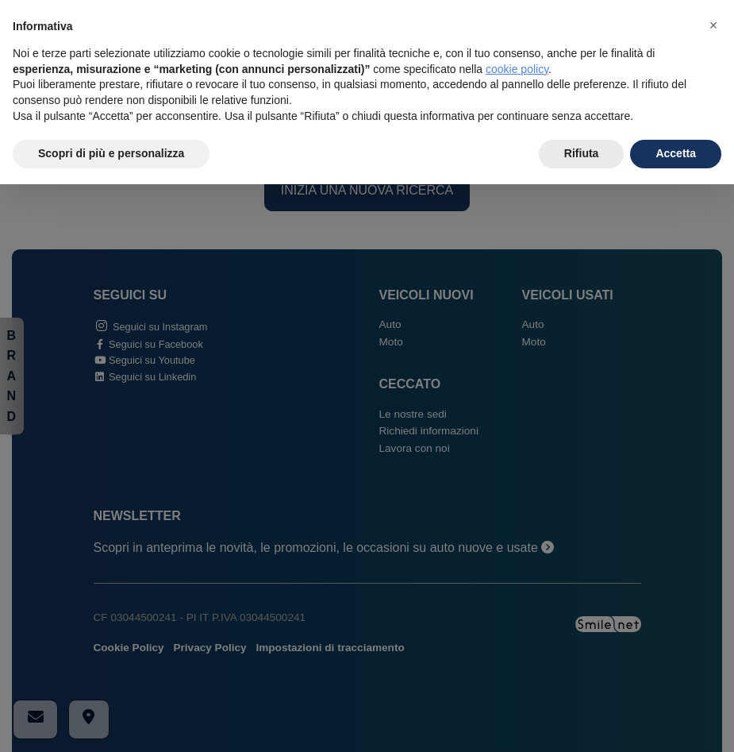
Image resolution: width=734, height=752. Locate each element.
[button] (713, 25)
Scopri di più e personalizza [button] (111, 153)
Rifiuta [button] (581, 153)
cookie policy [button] (517, 69)
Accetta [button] (675, 153)
